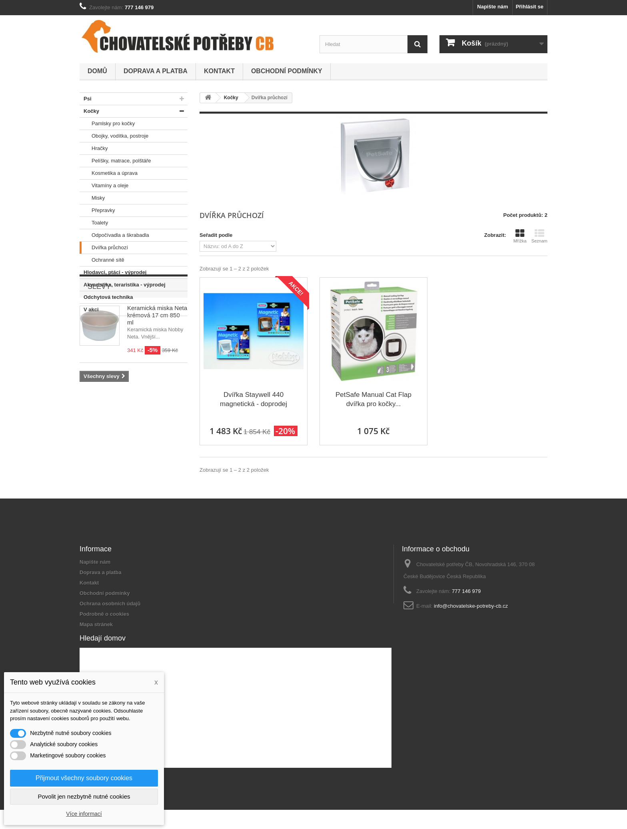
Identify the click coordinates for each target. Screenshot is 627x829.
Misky (92, 198)
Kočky (89, 111)
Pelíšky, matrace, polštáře (115, 161)
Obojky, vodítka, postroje (114, 136)
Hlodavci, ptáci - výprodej (113, 272)
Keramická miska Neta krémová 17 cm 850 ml (157, 368)
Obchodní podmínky (286, 71)
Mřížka (520, 236)
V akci (89, 310)
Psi (86, 99)
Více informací (84, 814)
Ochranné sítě (102, 260)
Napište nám (492, 7)
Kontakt (219, 71)
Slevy (99, 340)
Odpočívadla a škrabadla (114, 235)
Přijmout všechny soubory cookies (84, 778)
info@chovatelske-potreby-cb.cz (471, 606)
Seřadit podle (216, 235)
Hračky (94, 148)
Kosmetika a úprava (109, 173)
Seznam (539, 236)
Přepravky (97, 210)
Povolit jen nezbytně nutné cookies (84, 796)
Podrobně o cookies (104, 614)
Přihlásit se (529, 7)
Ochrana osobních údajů (110, 604)
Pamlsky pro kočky (107, 124)
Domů (97, 71)
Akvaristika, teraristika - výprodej (123, 285)
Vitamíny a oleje (104, 186)
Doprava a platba (156, 71)
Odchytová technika (106, 297)
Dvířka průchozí (104, 248)
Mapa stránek (96, 624)
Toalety (94, 223)
